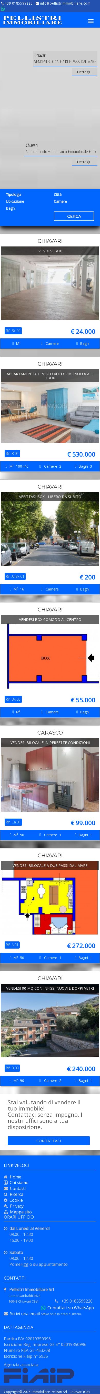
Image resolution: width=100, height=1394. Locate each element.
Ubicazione (15, 201)
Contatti (17, 1188)
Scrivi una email (25, 1313)
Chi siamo (18, 1182)
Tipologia (13, 194)
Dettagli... (84, 71)
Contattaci (48, 1140)
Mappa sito (20, 1212)
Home (14, 1177)
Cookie (15, 1200)
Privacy (17, 1206)
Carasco (50, 733)
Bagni (10, 208)
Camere (60, 201)
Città (58, 194)
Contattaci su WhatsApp (69, 1307)
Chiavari (50, 241)
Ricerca (15, 1194)
